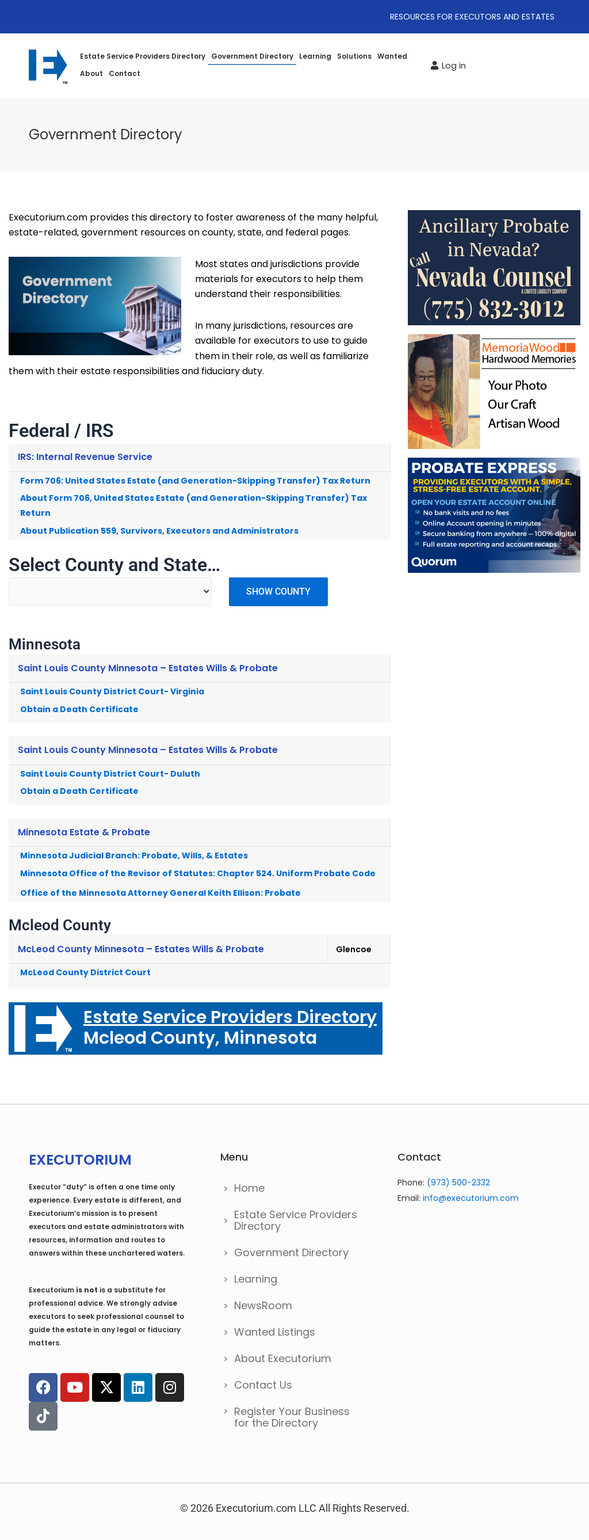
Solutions (354, 56)
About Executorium (282, 1358)
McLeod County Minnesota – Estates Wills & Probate (141, 949)
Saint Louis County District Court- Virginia (112, 691)
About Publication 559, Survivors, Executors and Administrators (159, 531)
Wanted (392, 56)
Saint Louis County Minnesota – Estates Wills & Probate (148, 668)
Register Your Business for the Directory (292, 1417)
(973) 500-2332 (458, 1182)
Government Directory (252, 56)
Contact (124, 73)
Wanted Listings (274, 1332)
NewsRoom (263, 1305)
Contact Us (263, 1385)
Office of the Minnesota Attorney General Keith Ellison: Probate (160, 893)
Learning (315, 56)
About (91, 73)
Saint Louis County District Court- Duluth (110, 773)
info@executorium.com (471, 1198)
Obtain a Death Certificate (79, 709)
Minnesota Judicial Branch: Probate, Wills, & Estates (134, 855)
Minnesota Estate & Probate (84, 832)
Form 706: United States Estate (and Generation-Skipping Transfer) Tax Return (195, 480)
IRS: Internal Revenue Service (85, 456)
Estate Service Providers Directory (142, 56)
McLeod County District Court (85, 972)
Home (249, 1188)
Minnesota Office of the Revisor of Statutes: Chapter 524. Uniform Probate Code (198, 873)
